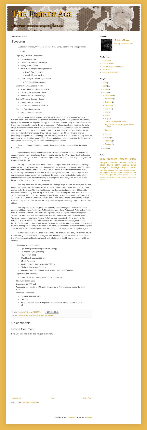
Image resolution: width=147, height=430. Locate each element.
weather (51, 315)
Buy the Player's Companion (113, 67)
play (46, 315)
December (109, 96)
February (108, 141)
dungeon (104, 167)
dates (30, 315)
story (117, 165)
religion (125, 167)
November (109, 99)
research (103, 177)
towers (110, 165)
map (116, 170)
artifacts (132, 162)
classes (123, 177)
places (41, 315)
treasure (112, 158)
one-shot (133, 175)
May (107, 119)
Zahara (119, 173)
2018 (105, 89)
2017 (105, 93)
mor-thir (36, 315)
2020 (105, 83)
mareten (123, 162)
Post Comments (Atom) (30, 402)
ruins (133, 165)
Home (52, 398)
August (108, 109)
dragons (111, 170)
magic (104, 162)
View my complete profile (123, 44)
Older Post (87, 398)
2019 (105, 86)
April (107, 134)
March (107, 138)
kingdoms (106, 173)
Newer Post (16, 398)
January (108, 144)
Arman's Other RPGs (110, 72)
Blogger (89, 417)
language (115, 167)
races (102, 165)
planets (113, 175)
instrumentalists (122, 175)
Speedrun (108, 130)
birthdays (133, 177)
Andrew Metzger (123, 40)
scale (121, 170)
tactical (118, 177)
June (107, 115)
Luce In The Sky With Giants (115, 122)
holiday (126, 170)
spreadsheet (111, 177)
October (108, 102)
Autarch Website (108, 64)
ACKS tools (106, 61)
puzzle (113, 173)
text (130, 173)
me (107, 175)
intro (128, 177)
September (109, 105)
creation (126, 173)
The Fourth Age (41, 14)
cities (26, 315)
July (107, 112)
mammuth (72, 417)
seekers (102, 179)
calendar (21, 315)
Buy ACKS (106, 69)
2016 (105, 148)
